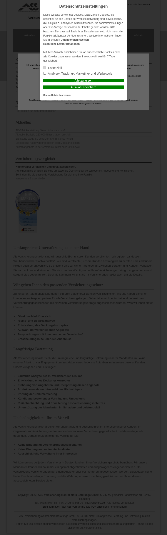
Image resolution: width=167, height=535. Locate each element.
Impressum (64, 95)
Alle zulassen (84, 80)
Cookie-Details (50, 95)
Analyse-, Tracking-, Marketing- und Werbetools (77, 73)
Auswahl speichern (83, 87)
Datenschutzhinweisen (75, 39)
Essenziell (52, 68)
